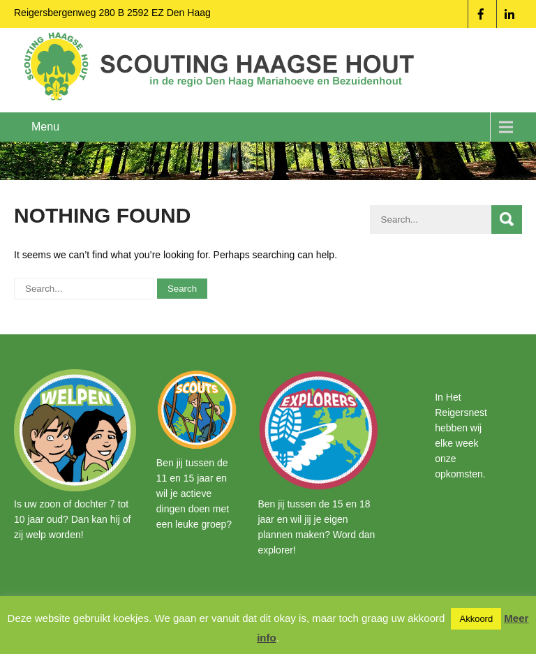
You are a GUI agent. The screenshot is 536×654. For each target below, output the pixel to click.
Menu (45, 127)
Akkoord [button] (476, 619)
